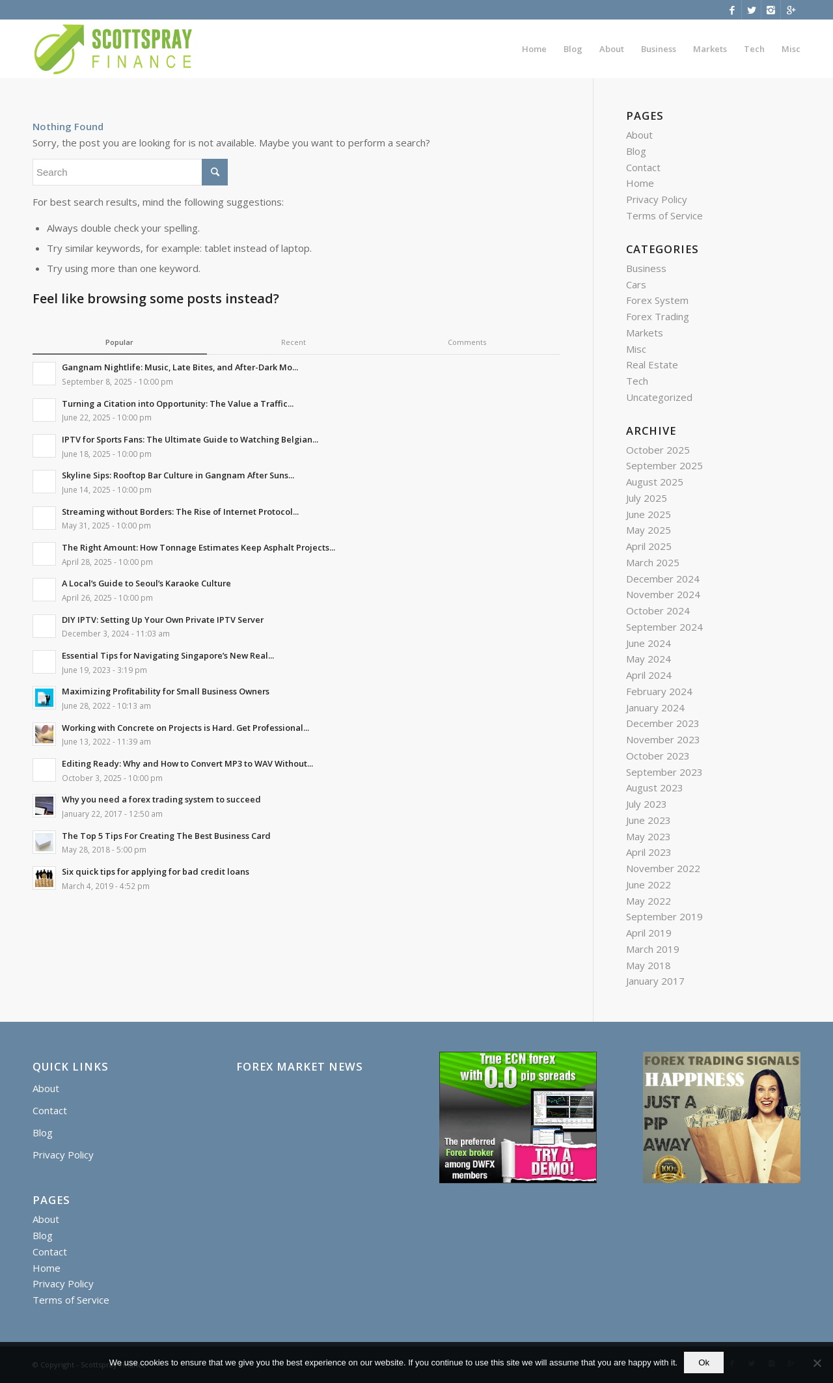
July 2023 (646, 803)
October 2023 (658, 755)
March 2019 (652, 948)
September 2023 (664, 771)
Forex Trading (657, 316)
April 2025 (649, 546)
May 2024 (648, 658)
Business (646, 268)
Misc (636, 348)
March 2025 (652, 562)
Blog (636, 150)
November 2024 (663, 594)
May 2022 (648, 900)
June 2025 (648, 514)
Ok (703, 1362)
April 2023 (649, 851)
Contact (643, 167)
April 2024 (649, 674)
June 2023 (648, 820)
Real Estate (652, 364)
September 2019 (664, 916)
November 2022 (663, 868)
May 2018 (648, 965)
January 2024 (655, 707)
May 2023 (648, 836)
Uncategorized (659, 397)
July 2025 (646, 497)
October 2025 (658, 449)
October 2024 (658, 610)
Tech (637, 380)
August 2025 (654, 481)
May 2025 (648, 529)
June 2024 (648, 643)
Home (640, 182)
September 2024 (664, 626)
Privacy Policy (656, 199)
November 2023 (663, 739)
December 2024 (663, 578)
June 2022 (648, 884)
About (639, 134)
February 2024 (659, 691)
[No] (816, 1362)
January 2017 (655, 980)
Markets (644, 332)
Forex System (657, 300)
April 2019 (649, 932)
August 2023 (654, 787)
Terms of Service (664, 215)
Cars (636, 284)
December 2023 (663, 723)
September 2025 (664, 465)
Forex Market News (299, 1067)
